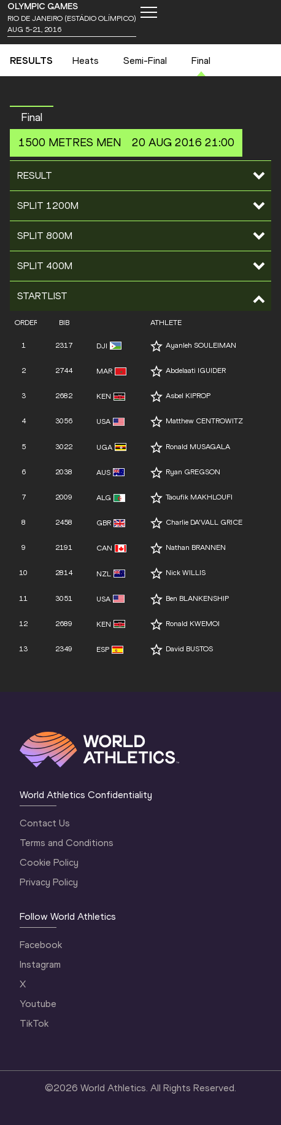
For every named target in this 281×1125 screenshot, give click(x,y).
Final (200, 60)
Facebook (41, 945)
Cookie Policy (49, 862)
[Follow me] (156, 346)
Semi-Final (145, 60)
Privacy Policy (49, 882)
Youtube (38, 1003)
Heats (85, 60)
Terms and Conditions (67, 843)
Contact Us (45, 823)
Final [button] (31, 117)
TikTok (34, 1023)
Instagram (40, 964)
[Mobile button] (148, 12)
